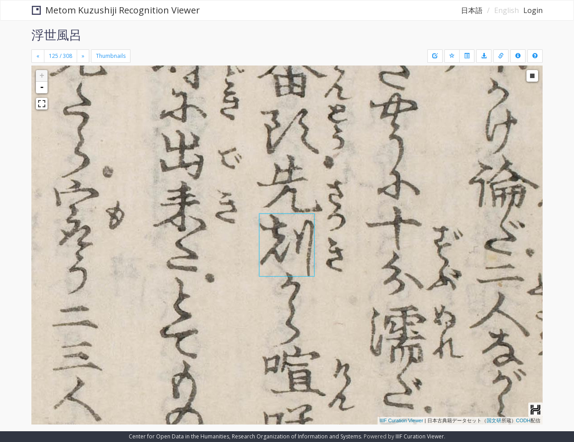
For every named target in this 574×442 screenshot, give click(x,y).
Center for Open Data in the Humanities (179, 436)
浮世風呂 (56, 34)
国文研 (494, 420)
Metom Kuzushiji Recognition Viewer (116, 10)
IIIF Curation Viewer (401, 420)
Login (533, 10)
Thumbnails (111, 56)
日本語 (472, 10)
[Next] (83, 56)
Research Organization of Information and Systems (296, 436)
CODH (523, 420)
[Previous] (37, 56)
